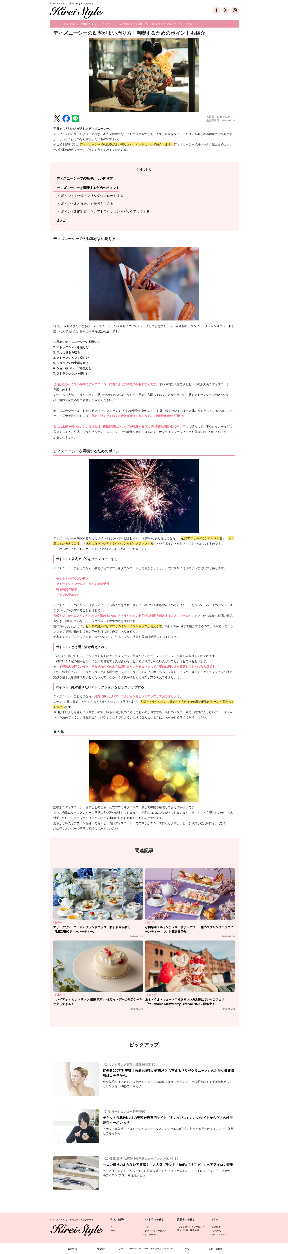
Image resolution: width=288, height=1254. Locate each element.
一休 (147, 1226)
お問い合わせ (215, 1248)
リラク (114, 1230)
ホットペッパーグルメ (156, 1230)
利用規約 (101, 1248)
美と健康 (216, 1226)
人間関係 (216, 1230)
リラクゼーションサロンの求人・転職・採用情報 (191, 1228)
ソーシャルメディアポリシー (158, 1248)
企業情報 (72, 1248)
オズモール (150, 1234)
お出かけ (87, 24)
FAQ (187, 1248)
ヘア (113, 1226)
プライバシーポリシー (130, 1248)
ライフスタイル (64, 24)
